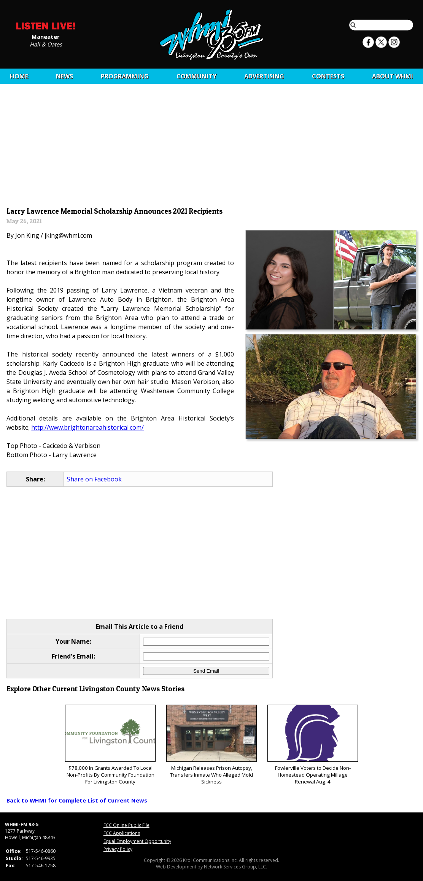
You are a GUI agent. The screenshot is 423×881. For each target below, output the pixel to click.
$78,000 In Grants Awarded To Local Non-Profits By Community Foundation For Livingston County (110, 745)
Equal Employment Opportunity (137, 841)
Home (19, 76)
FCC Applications (121, 833)
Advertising (264, 76)
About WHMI (392, 76)
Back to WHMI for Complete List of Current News (76, 800)
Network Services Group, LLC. (235, 866)
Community (196, 76)
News (64, 76)
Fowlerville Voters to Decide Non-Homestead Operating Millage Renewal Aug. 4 (312, 745)
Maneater (46, 36)
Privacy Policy (117, 849)
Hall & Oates (46, 44)
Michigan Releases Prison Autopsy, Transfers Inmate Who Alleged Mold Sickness (211, 745)
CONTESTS (328, 76)
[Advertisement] (212, 147)
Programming (125, 76)
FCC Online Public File (126, 825)
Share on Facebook (94, 479)
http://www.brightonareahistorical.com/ (87, 427)
